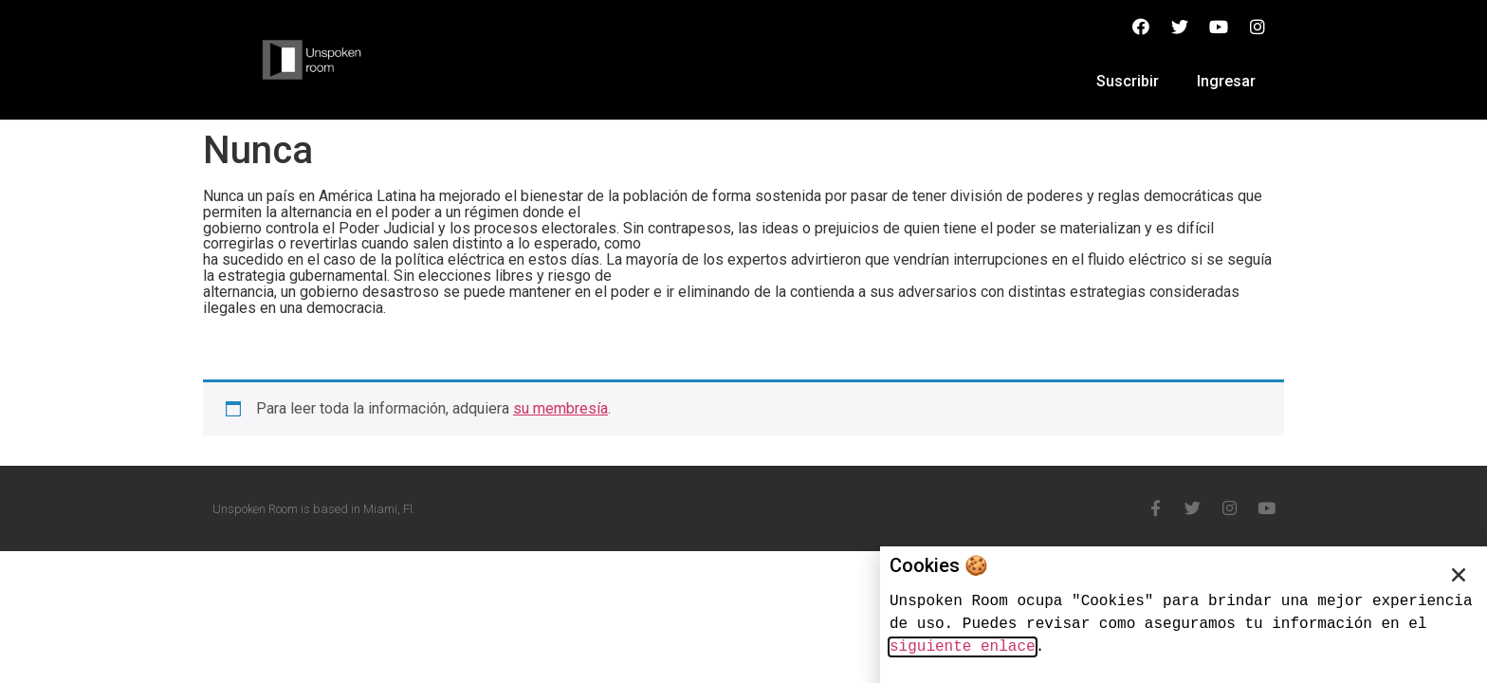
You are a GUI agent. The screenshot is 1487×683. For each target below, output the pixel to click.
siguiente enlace (963, 647)
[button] (1458, 574)
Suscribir (1127, 81)
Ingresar (1226, 81)
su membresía (560, 408)
